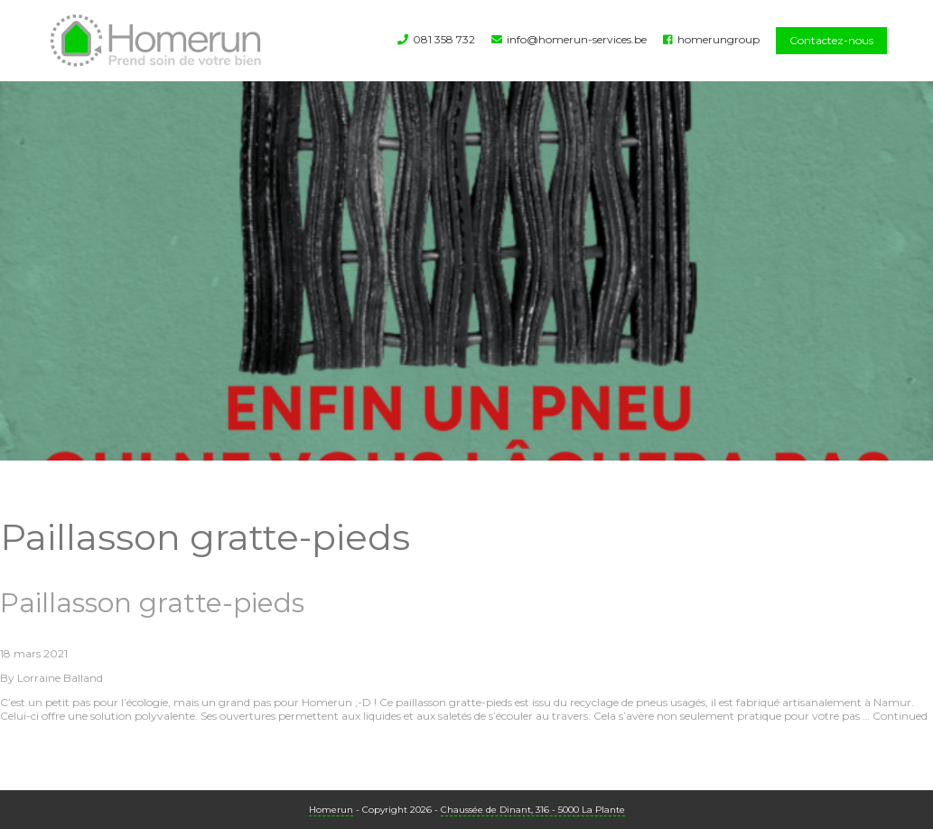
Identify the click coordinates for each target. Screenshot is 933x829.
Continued (900, 715)
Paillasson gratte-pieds (152, 602)
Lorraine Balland (60, 678)
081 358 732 (444, 39)
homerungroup (718, 39)
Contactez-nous (831, 40)
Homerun (331, 809)
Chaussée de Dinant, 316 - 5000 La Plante (533, 809)
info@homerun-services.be (577, 39)
